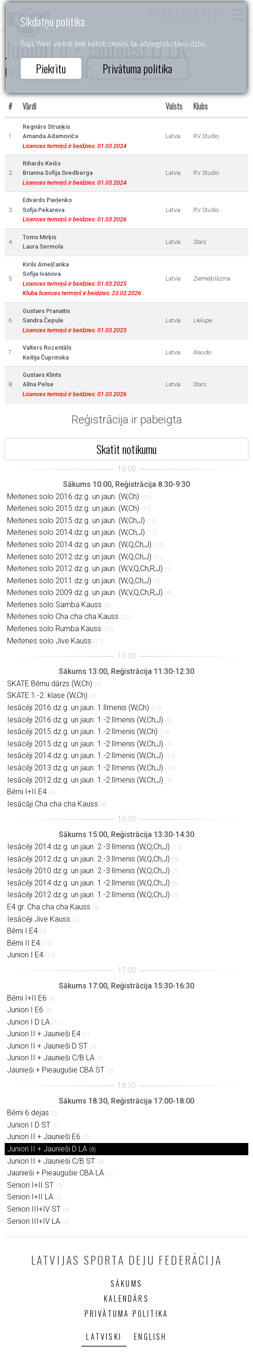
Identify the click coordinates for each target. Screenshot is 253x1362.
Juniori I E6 (25, 1009)
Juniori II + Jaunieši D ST (47, 1045)
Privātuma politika (137, 68)
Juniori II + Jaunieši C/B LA (51, 1057)
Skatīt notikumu (126, 448)
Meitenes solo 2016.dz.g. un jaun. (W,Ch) (73, 496)
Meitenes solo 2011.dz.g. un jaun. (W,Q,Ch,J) (79, 580)
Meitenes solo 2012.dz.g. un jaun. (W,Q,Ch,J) (79, 556)
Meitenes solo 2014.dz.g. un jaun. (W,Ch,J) (76, 532)
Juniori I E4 (25, 954)
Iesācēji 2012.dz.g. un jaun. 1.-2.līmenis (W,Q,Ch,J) (88, 894)
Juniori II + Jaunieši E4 (43, 1033)
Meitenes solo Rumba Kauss (54, 628)
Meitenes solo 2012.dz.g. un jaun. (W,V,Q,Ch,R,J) (85, 568)
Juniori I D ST (28, 1124)
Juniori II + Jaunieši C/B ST (51, 1161)
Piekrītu (51, 68)
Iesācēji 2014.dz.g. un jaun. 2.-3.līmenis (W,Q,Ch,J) (88, 846)
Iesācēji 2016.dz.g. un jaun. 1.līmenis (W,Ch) (78, 707)
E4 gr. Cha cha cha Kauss (48, 906)
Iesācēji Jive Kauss (38, 919)
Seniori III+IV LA (33, 1221)
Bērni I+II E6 (27, 998)
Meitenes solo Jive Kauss (49, 640)
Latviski (104, 1336)
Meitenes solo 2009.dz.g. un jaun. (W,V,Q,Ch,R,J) (85, 592)
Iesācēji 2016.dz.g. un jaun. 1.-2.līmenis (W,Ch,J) (85, 719)
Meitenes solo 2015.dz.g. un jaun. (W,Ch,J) (76, 520)
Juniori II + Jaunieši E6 (43, 1136)
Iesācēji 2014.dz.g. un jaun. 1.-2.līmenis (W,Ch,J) (85, 755)
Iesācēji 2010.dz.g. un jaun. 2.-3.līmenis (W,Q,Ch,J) (88, 870)
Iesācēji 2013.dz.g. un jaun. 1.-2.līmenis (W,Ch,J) (85, 767)
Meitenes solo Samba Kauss (54, 604)
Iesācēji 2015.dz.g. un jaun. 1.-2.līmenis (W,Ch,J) (85, 743)
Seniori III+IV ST (34, 1209)
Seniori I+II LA (30, 1196)
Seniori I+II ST (30, 1185)
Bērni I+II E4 (27, 791)
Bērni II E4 (23, 943)
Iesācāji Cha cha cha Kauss (52, 803)
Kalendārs (126, 1298)
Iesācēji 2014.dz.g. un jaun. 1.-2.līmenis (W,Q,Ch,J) (88, 882)
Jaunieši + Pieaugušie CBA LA (55, 1172)
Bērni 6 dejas (28, 1112)
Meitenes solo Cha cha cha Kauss (63, 616)
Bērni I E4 (22, 930)
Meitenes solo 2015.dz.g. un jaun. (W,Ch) (73, 508)
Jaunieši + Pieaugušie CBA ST (55, 1069)
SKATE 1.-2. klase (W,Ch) (47, 695)
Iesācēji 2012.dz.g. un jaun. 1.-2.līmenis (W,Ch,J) (85, 779)
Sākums (126, 1283)
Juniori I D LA (28, 1022)
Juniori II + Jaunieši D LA (47, 1148)
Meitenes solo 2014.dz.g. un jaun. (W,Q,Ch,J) (79, 544)
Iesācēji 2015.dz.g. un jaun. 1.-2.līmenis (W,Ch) (82, 731)
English (150, 1336)
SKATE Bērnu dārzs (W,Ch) (49, 683)
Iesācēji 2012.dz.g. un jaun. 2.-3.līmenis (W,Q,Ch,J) (88, 858)
